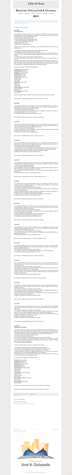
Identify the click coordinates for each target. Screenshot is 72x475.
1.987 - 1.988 (36, 20)
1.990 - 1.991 (48, 20)
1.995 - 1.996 (24, 21)
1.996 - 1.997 (28, 21)
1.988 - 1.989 (40, 20)
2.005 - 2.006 (20, 22)
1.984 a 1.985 (24, 20)
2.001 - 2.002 (48, 21)
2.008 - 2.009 (32, 22)
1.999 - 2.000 (40, 21)
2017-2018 (21, 23)
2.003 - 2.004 (55, 21)
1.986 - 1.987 (32, 20)
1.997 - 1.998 (32, 21)
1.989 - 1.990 (44, 20)
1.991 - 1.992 (51, 20)
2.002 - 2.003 (51, 21)
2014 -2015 (53, 22)
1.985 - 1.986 (28, 20)
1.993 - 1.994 (16, 21)
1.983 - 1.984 (20, 20)
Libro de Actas (36, 3)
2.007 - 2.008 (28, 22)
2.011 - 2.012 (43, 22)
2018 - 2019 (24, 23)
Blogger (45, 472)
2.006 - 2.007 (24, 22)
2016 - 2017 (17, 23)
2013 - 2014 (50, 22)
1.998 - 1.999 (36, 21)
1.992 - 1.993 (55, 20)
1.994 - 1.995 (20, 21)
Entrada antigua (55, 429)
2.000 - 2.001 (44, 21)
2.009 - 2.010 (35, 22)
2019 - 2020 (27, 23)
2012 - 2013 (47, 22)
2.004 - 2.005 (16, 22)
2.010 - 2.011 (39, 22)
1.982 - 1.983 (16, 20)
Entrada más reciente (17, 429)
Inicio (37, 429)
